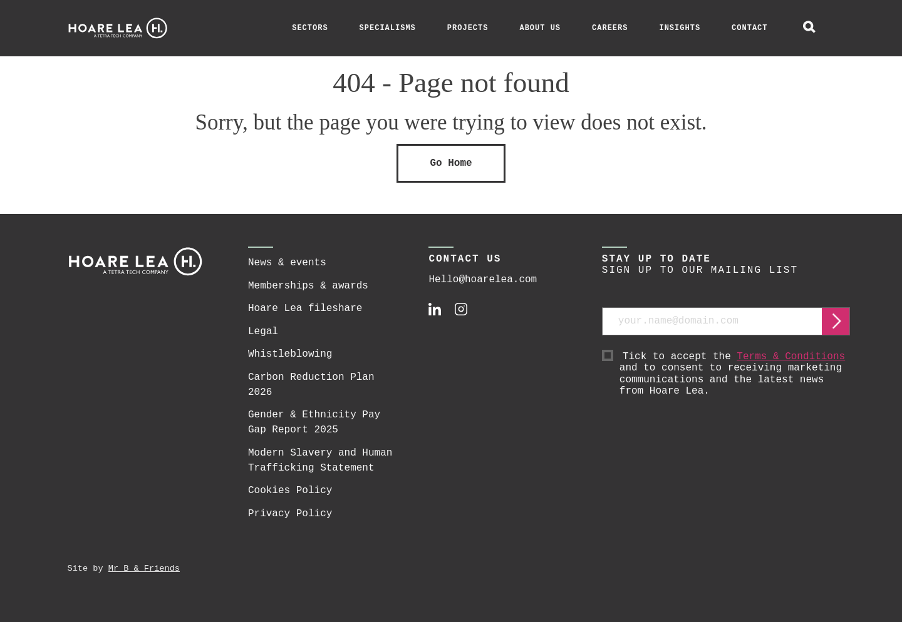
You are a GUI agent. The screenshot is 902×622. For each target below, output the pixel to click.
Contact (749, 28)
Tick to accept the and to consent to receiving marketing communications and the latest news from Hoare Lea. (735, 374)
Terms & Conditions (791, 356)
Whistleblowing (290, 354)
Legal (263, 331)
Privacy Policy (290, 513)
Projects (468, 28)
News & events (287, 262)
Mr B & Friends (144, 568)
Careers (610, 28)
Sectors (310, 28)
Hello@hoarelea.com (482, 279)
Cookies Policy (290, 490)
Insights (679, 28)
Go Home (451, 163)
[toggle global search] (809, 28)
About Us (540, 28)
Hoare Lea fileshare (305, 308)
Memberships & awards (308, 286)
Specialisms (388, 28)
